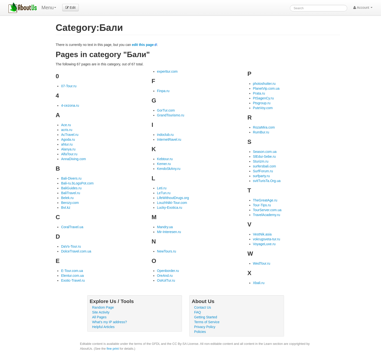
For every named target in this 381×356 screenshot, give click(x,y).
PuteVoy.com (263, 108)
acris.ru (66, 130)
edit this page (143, 45)
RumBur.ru (261, 132)
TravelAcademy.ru (266, 215)
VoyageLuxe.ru (264, 244)
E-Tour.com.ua (72, 271)
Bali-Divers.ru (71, 178)
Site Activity (101, 312)
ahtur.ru (66, 144)
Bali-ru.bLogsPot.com (77, 183)
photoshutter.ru (264, 84)
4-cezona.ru (70, 105)
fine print (113, 348)
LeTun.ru (164, 193)
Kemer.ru (164, 164)
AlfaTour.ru (69, 154)
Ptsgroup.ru (261, 103)
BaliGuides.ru (71, 188)
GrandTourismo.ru (170, 115)
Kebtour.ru (165, 159)
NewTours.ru (166, 251)
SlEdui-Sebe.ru (264, 156)
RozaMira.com (264, 127)
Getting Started (205, 317)
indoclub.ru (165, 135)
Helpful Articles (103, 327)
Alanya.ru (68, 149)
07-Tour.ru (68, 86)
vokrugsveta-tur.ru (266, 239)
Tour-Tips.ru (262, 205)
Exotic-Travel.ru (73, 280)
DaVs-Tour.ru (71, 246)
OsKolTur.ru (166, 280)
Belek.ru (67, 198)
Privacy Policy (204, 327)
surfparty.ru (261, 176)
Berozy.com (70, 203)
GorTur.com (166, 110)
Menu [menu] (49, 7)
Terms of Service (206, 322)
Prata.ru (259, 93)
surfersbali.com (264, 166)
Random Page (103, 307)
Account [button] (362, 7)
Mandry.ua (165, 227)
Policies (200, 332)
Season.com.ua (265, 152)
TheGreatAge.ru (265, 200)
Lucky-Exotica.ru (169, 207)
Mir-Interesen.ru (169, 232)
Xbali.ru (258, 283)
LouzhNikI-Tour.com (172, 203)
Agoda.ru (68, 139)
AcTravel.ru (69, 135)
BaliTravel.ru (70, 193)
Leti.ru (161, 188)
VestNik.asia (262, 234)
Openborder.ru (168, 271)
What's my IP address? (109, 322)
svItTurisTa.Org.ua (267, 181)
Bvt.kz (65, 207)
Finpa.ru (163, 91)
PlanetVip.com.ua (266, 88)
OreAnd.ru (165, 276)
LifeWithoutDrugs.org (173, 198)
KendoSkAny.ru (168, 169)
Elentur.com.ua (72, 276)
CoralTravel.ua (72, 227)
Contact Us (202, 307)
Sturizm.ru (260, 161)
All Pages (99, 317)
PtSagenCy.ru (263, 98)
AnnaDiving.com (73, 159)
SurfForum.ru (263, 171)
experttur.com (167, 71)
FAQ (197, 312)
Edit (70, 7)
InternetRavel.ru (169, 139)
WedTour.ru (261, 263)
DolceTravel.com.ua (76, 251)
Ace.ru (66, 125)
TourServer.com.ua (267, 210)
